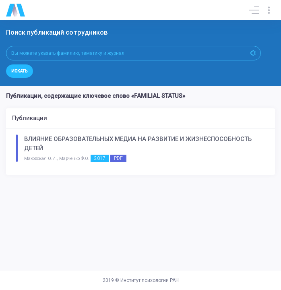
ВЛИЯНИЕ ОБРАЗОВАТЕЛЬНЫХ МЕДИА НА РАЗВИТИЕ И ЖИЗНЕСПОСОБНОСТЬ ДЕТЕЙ (138, 143)
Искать (19, 71)
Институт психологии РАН (149, 280)
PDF (118, 158)
